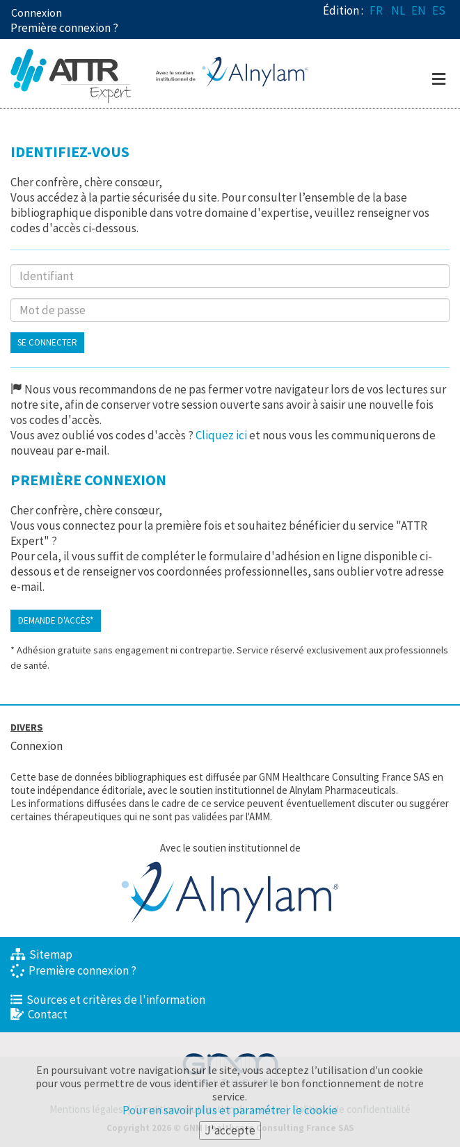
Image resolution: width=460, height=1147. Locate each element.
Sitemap (41, 954)
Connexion (36, 12)
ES (438, 10)
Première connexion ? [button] (64, 27)
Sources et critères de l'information (107, 999)
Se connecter (47, 342)
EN (418, 10)
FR (376, 10)
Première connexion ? (73, 970)
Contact (39, 1014)
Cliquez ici (221, 435)
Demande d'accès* (55, 620)
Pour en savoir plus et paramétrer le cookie (230, 1110)
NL (398, 10)
